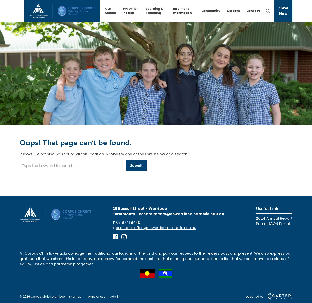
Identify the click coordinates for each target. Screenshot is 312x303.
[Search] (269, 11)
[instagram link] (124, 237)
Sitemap (75, 297)
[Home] (56, 221)
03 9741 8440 (128, 222)
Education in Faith (131, 11)
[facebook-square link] (115, 237)
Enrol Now (283, 11)
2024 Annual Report (274, 218)
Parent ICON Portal (273, 223)
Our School (110, 11)
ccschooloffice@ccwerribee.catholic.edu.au (156, 227)
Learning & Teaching (154, 11)
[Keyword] (71, 165)
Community (210, 11)
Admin (115, 297)
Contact (253, 11)
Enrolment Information (182, 11)
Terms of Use (95, 297)
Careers (233, 11)
